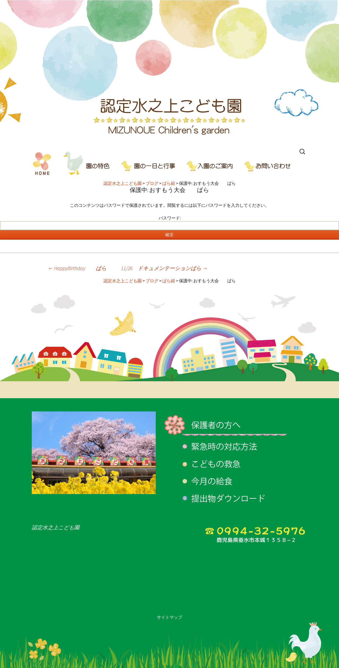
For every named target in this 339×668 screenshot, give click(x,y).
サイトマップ (169, 617)
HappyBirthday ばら (77, 268)
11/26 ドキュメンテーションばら (164, 268)
